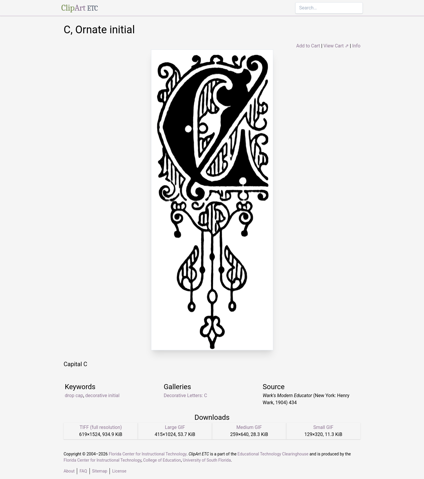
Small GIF (323, 427)
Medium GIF (249, 427)
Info (356, 46)
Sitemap (99, 471)
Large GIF (175, 427)
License (119, 471)
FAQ (83, 471)
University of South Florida (207, 460)
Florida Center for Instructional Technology (147, 454)
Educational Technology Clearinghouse (273, 454)
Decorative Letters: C (185, 395)
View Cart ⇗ (336, 46)
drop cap (74, 395)
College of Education (162, 460)
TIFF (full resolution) (101, 427)
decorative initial (102, 395)
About (69, 471)
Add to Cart (308, 46)
